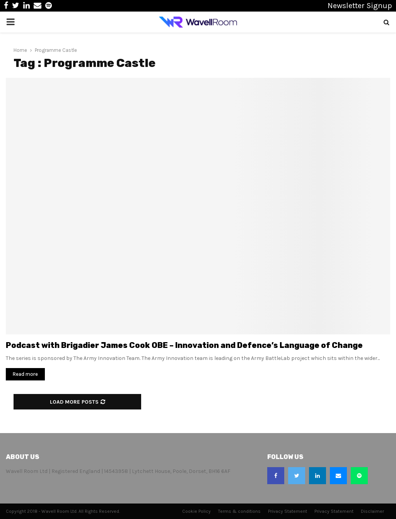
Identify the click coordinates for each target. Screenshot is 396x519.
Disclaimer (372, 511)
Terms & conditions (239, 511)
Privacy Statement (287, 511)
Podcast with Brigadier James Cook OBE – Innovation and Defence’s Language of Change (184, 345)
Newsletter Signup (360, 5)
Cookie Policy (196, 511)
